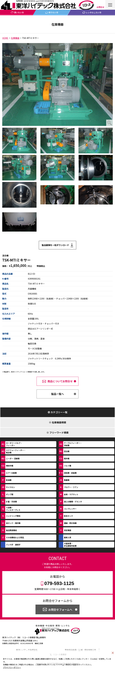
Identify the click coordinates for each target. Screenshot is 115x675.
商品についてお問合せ (60, 381)
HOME (5, 37)
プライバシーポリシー (12, 667)
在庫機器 (15, 37)
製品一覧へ (57, 394)
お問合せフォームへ (60, 609)
